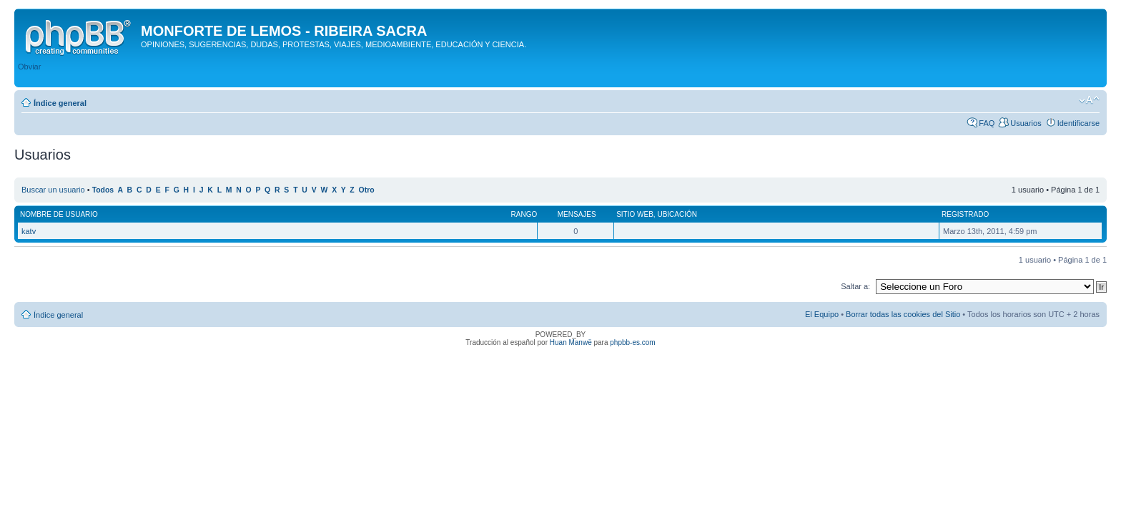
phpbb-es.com (632, 342)
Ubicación (677, 214)
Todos (103, 190)
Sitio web (634, 214)
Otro (367, 190)
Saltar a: (855, 286)
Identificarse (1078, 123)
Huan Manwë (571, 342)
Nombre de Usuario (59, 214)
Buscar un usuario (53, 189)
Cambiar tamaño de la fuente (1089, 100)
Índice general (60, 103)
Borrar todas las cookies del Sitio (903, 314)
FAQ (986, 123)
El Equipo (822, 314)
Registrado (965, 214)
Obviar (29, 66)
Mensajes (577, 214)
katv (28, 231)
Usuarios (1025, 123)
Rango (524, 214)
